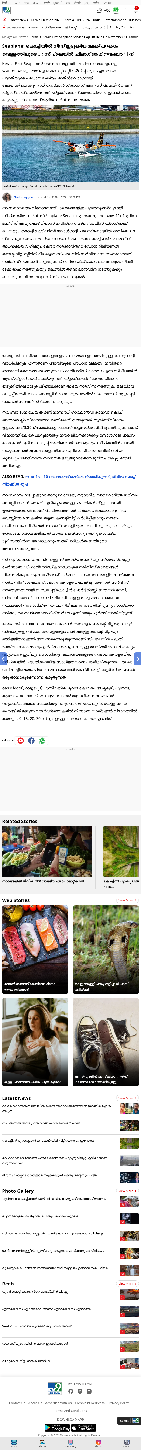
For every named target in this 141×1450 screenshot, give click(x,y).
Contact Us (17, 1403)
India (97, 20)
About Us (35, 1403)
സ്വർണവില (51, 27)
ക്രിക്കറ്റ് (70, 27)
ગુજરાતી (57, 3)
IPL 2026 (83, 20)
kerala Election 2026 (46, 20)
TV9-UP (107, 3)
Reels (8, 1283)
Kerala (69, 20)
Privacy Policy (119, 1403)
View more (127, 900)
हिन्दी (5, 3)
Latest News (16, 1098)
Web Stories (16, 900)
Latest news (18, 20)
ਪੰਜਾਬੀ (77, 3)
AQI (107, 10)
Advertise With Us (58, 1403)
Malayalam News (14, 37)
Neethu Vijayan (24, 197)
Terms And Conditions (70, 1410)
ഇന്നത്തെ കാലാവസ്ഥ (22, 27)
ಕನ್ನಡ (26, 3)
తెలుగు (37, 3)
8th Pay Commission (124, 27)
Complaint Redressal (90, 1403)
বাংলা (68, 3)
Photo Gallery (18, 1191)
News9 (15, 3)
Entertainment (115, 20)
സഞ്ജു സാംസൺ (93, 27)
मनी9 (96, 3)
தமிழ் (87, 3)
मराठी (47, 3)
